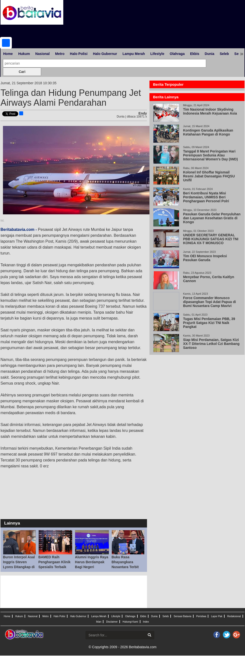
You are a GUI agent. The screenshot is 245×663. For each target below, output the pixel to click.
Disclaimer (112, 621)
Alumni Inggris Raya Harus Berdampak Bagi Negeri (91, 562)
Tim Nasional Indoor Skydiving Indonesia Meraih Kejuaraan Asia (210, 111)
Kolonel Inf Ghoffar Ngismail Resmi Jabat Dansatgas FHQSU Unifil (209, 176)
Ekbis (194, 54)
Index (146, 621)
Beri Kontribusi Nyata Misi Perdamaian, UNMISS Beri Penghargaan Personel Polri (206, 197)
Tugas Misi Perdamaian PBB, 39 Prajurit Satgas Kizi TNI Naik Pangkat (209, 323)
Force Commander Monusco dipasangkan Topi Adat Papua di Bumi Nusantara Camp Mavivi (209, 302)
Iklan (98, 621)
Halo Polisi (79, 54)
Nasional (42, 54)
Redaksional (234, 616)
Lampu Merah (133, 54)
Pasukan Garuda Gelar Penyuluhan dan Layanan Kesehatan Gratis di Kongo (211, 218)
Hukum (24, 54)
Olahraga (177, 54)
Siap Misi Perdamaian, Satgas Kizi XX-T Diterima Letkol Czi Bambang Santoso (211, 344)
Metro (60, 54)
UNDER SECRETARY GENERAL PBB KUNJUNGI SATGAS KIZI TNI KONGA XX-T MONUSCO (210, 239)
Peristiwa (201, 616)
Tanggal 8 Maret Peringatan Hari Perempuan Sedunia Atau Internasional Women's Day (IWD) (210, 155)
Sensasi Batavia (182, 616)
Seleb (224, 54)
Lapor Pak (216, 616)
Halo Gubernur (105, 54)
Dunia (209, 54)
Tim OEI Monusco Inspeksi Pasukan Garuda (205, 258)
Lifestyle (157, 54)
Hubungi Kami (130, 621)
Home (8, 54)
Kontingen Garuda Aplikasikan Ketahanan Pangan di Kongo (208, 132)
